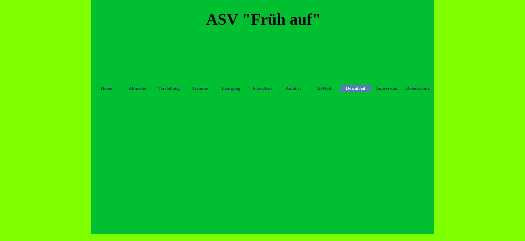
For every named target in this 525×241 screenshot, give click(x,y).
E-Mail (324, 88)
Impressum (386, 88)
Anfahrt (293, 88)
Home (106, 88)
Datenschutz (418, 88)
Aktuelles (137, 88)
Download (355, 88)
